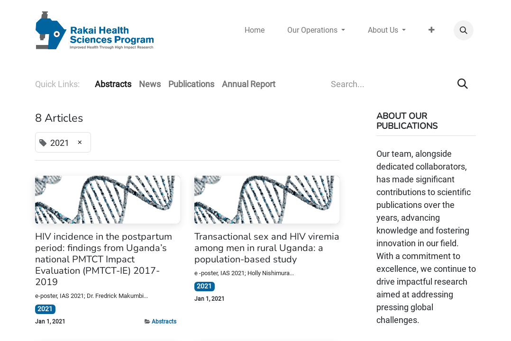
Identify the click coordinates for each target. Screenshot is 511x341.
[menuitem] (254, 30)
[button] (464, 30)
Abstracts (164, 321)
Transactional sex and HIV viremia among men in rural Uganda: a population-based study (266, 248)
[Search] (462, 84)
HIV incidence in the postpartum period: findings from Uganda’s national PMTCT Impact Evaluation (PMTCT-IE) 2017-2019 (103, 259)
